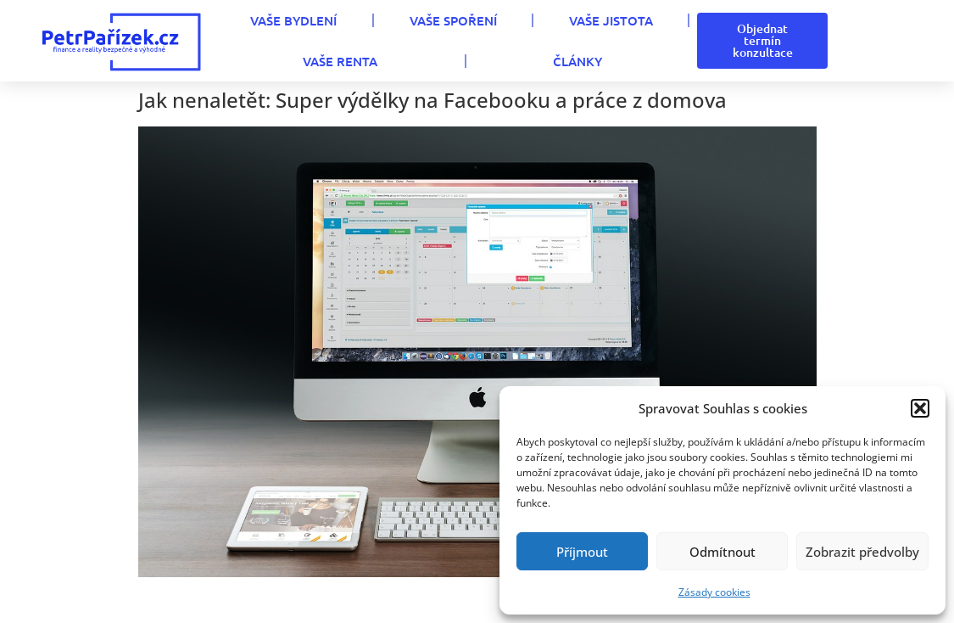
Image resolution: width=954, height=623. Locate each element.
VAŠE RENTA (340, 61)
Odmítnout (722, 551)
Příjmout (582, 551)
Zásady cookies (714, 592)
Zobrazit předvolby (862, 551)
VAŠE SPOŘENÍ (453, 20)
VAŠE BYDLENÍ (293, 20)
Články (577, 61)
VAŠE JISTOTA (611, 20)
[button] (920, 408)
